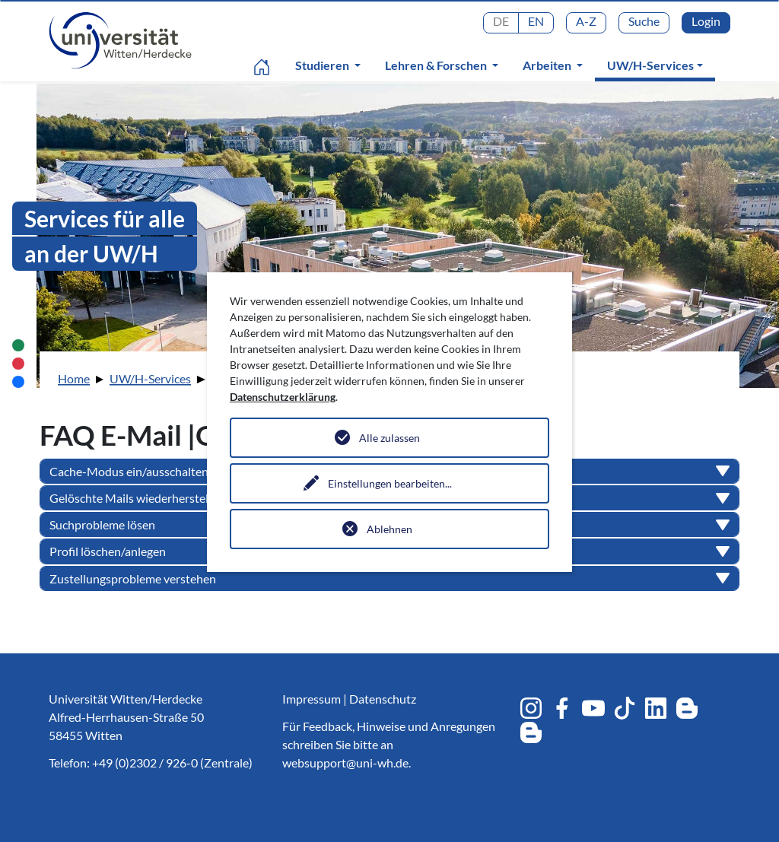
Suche (644, 21)
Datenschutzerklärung (282, 396)
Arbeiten (548, 65)
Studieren (323, 65)
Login (706, 21)
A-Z (586, 21)
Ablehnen (389, 529)
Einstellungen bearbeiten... (390, 483)
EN (536, 21)
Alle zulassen (389, 437)
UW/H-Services (658, 64)
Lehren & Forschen (437, 65)
